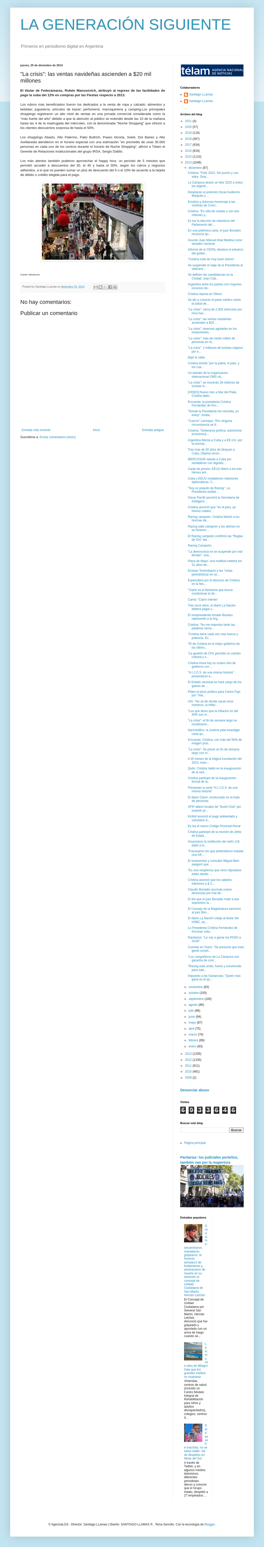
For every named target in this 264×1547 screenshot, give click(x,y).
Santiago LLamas (201, 94)
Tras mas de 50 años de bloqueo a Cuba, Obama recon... (211, 451)
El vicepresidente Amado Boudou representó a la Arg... (210, 616)
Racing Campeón (199, 545)
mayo (193, 1022)
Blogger (209, 1524)
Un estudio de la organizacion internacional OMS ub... (208, 374)
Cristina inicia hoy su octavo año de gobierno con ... (212, 664)
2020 (189, 127)
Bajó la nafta (196, 357)
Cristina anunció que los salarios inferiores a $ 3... (210, 881)
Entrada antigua (153, 430)
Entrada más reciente (36, 430)
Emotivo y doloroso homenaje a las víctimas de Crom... (211, 203)
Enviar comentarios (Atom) (58, 437)
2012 (189, 1060)
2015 (189, 156)
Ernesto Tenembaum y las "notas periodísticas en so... (210, 572)
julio (192, 1010)
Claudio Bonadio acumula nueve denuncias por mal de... (210, 891)
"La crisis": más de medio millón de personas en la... (211, 340)
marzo (193, 1034)
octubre (194, 993)
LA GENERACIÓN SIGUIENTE (125, 24)
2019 (189, 133)
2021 (189, 121)
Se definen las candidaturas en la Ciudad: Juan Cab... (210, 276)
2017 (189, 144)
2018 (189, 139)
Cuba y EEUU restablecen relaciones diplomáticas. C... (213, 480)
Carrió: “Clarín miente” (203, 599)
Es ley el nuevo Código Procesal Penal (214, 826)
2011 (189, 1065)
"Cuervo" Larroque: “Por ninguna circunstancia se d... (210, 422)
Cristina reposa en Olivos (205, 294)
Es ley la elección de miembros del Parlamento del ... (211, 222)
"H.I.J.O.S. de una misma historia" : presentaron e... (212, 674)
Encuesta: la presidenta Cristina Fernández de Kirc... (209, 403)
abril (192, 1028)
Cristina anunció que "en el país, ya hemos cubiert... (212, 509)
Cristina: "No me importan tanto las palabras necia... (211, 626)
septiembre (197, 999)
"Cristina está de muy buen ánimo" (211, 259)
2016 (189, 151)
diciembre (196, 168)
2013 (189, 1054)
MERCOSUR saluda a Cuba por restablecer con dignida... (209, 461)
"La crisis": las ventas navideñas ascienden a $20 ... (209, 320)
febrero (194, 1040)
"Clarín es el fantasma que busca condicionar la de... (210, 591)
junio (192, 1016)
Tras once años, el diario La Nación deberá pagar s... (212, 607)
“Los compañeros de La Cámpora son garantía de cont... (213, 958)
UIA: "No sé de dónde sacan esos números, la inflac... (211, 703)
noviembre (196, 987)
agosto (194, 1005)
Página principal (195, 1143)
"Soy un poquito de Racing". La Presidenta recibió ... (209, 489)
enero (193, 1046)
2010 (189, 1071)
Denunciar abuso (194, 1090)
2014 (189, 162)
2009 (189, 1077)
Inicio (96, 430)
